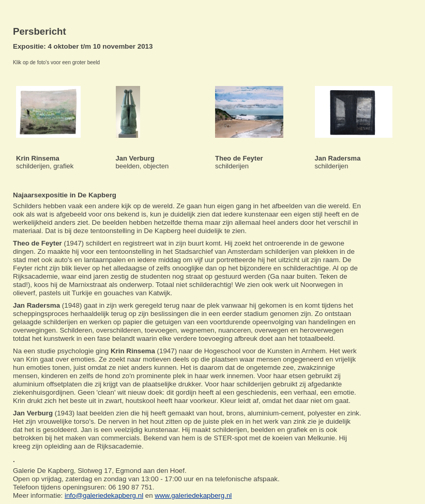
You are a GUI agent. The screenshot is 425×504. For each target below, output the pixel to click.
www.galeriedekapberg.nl (193, 495)
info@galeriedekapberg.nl (104, 495)
